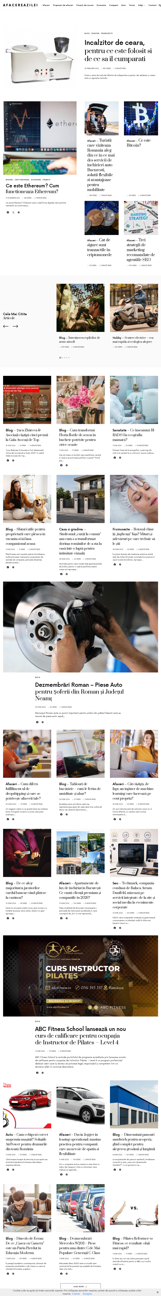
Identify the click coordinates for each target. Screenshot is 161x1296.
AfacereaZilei (20, 5)
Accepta (87, 1294)
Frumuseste (107, 33)
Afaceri (9, 180)
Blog (87, 33)
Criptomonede (22, 180)
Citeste (76, 1294)
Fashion (95, 33)
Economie (36, 180)
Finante (47, 180)
